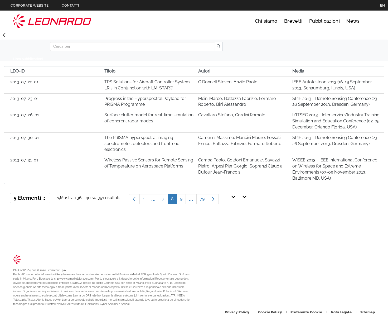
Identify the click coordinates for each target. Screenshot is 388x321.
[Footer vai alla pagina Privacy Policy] (237, 312)
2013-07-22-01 (24, 81)
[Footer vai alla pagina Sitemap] (367, 312)
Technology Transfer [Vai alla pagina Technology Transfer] (52, 21)
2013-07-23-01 (24, 98)
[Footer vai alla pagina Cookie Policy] (270, 312)
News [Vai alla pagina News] (353, 21)
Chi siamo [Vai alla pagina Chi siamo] (266, 21)
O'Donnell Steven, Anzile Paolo (228, 81)
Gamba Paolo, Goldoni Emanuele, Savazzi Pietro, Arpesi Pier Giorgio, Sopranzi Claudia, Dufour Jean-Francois (241, 166)
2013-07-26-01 (24, 114)
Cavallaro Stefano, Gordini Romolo (231, 114)
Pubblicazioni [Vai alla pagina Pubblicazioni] (324, 21)
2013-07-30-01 (24, 137)
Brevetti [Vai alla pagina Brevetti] (293, 21)
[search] (218, 46)
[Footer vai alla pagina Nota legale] (341, 312)
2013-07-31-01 (24, 159)
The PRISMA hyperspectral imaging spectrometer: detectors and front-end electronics (142, 143)
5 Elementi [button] (31, 199)
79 (204, 200)
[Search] (132, 46)
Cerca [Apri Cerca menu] (370, 21)
